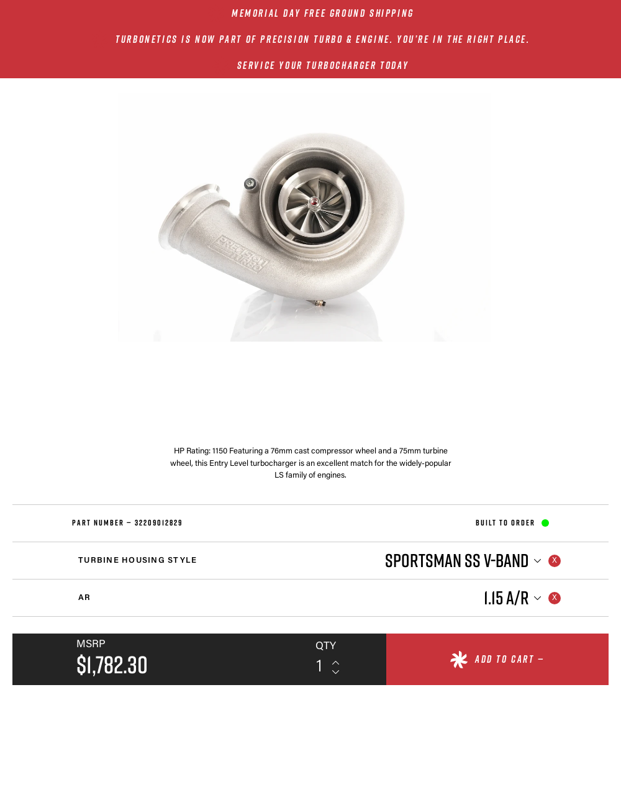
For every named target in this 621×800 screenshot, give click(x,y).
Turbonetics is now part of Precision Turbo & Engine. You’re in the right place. (323, 39)
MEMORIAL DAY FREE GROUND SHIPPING (323, 13)
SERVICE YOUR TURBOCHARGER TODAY (323, 65)
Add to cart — (510, 659)
